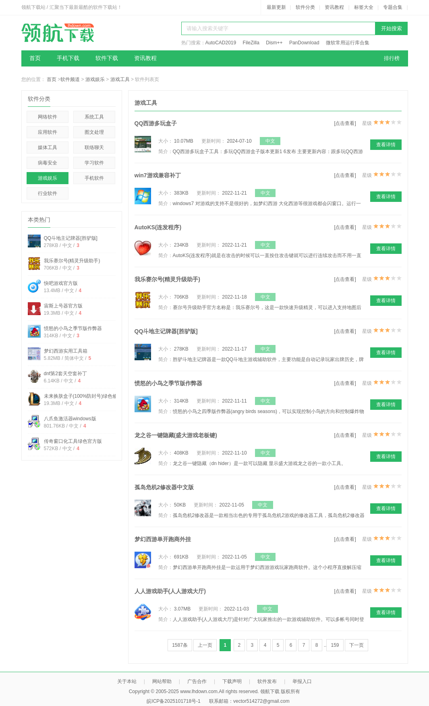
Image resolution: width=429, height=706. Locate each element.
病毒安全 (47, 163)
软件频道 (70, 79)
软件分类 (305, 7)
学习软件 (94, 163)
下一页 (356, 645)
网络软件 (47, 117)
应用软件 (47, 132)
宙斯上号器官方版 (63, 306)
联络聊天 (94, 147)
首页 (35, 58)
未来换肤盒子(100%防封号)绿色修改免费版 (90, 396)
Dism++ (274, 43)
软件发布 (267, 681)
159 (335, 645)
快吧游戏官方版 (61, 283)
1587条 (180, 645)
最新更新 (276, 7)
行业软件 (47, 193)
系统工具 (94, 117)
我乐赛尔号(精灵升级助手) (72, 261)
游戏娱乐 (95, 79)
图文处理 (94, 132)
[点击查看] (345, 123)
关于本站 (127, 681)
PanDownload (304, 43)
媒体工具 (47, 147)
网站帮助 (162, 681)
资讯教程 (334, 7)
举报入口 (302, 681)
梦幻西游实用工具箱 (65, 351)
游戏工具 (120, 79)
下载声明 (232, 681)
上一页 (205, 645)
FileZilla (251, 43)
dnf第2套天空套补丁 (65, 373)
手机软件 (94, 178)
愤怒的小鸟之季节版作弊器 (73, 328)
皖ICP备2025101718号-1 (173, 701)
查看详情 (386, 144)
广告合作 (197, 681)
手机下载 (68, 58)
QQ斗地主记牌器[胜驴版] (70, 238)
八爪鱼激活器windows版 (70, 419)
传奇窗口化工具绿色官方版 (73, 441)
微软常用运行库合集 (347, 43)
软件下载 (106, 58)
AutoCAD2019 (220, 43)
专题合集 (392, 7)
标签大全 (363, 7)
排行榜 (392, 58)
